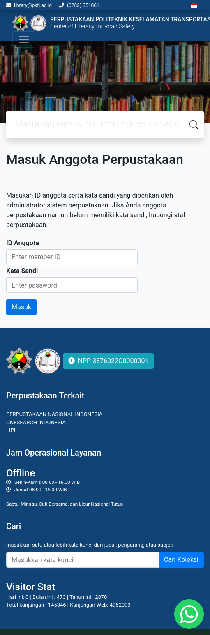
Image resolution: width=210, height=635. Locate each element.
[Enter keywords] (82, 560)
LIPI (10, 430)
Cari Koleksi (181, 560)
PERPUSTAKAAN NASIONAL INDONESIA (54, 414)
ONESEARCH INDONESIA (36, 422)
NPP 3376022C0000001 (108, 361)
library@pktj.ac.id (33, 5)
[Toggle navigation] (23, 39)
